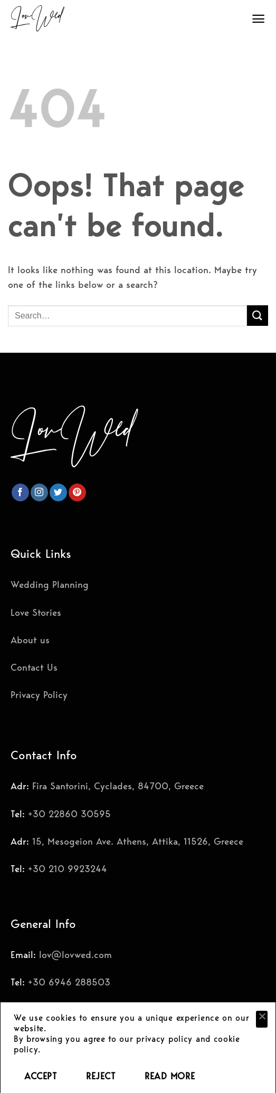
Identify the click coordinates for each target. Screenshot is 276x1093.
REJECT (100, 1075)
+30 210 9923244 (67, 868)
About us (30, 639)
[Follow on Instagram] (39, 492)
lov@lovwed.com (75, 954)
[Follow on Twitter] (58, 492)
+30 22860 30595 (69, 813)
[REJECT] (262, 1019)
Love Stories (36, 612)
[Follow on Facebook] (20, 492)
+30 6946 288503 (69, 982)
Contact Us (34, 667)
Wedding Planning (50, 584)
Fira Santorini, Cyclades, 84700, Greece (118, 785)
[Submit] (257, 315)
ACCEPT (40, 1075)
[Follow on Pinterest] (77, 492)
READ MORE (170, 1075)
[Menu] (258, 19)
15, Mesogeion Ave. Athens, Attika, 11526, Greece (137, 841)
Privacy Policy (39, 694)
